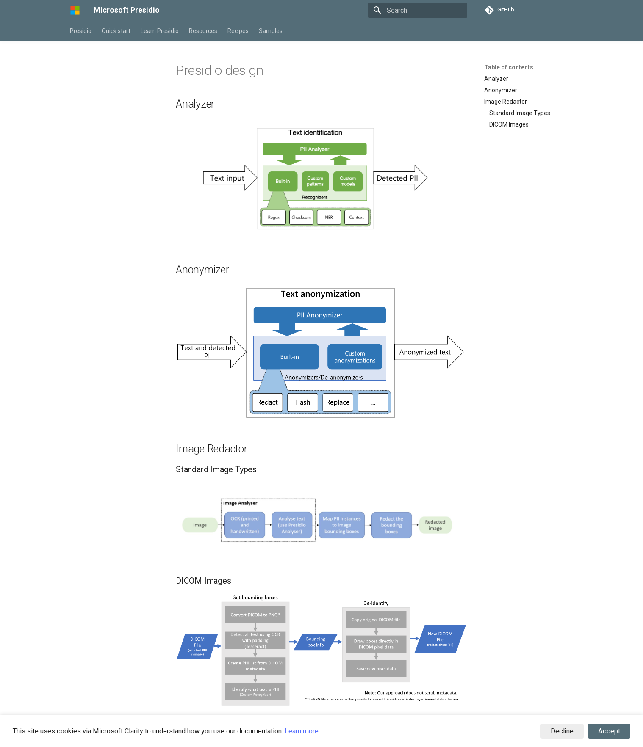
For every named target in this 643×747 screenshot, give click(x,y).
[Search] (417, 10)
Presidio (80, 31)
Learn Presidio (160, 31)
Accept (609, 731)
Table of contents (508, 67)
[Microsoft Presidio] (75, 10)
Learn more (302, 731)
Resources (203, 31)
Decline (562, 731)
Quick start (116, 31)
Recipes (238, 31)
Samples (271, 31)
